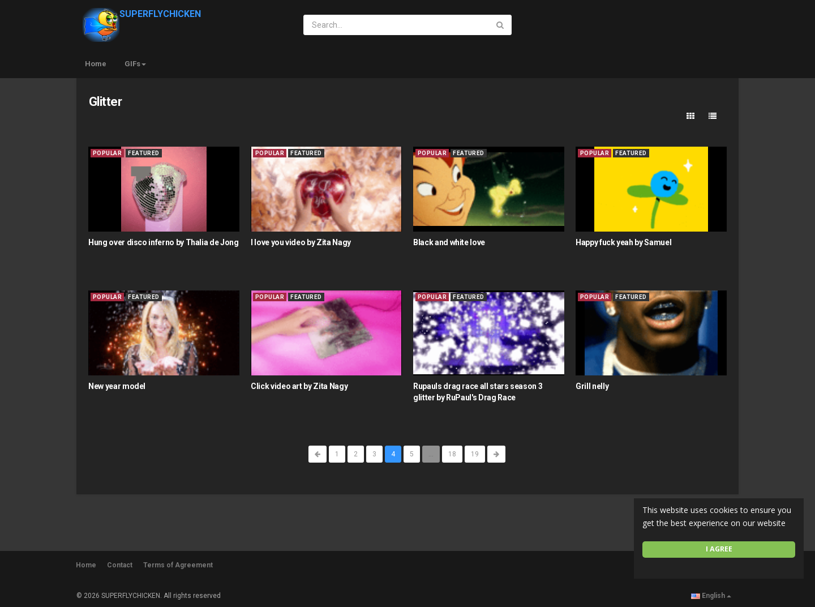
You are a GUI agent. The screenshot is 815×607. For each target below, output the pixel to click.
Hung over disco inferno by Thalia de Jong (163, 242)
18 (452, 454)
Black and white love (449, 242)
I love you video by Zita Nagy (301, 242)
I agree (719, 549)
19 (475, 454)
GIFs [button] (135, 63)
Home (95, 63)
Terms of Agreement (178, 565)
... (431, 454)
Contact (119, 565)
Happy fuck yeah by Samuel (623, 242)
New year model (116, 386)
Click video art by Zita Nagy (299, 386)
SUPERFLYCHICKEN (142, 13)
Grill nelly (592, 386)
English (711, 596)
